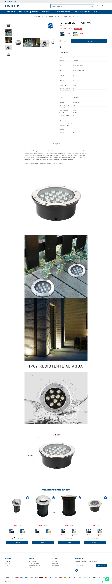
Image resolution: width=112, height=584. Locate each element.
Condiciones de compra (34, 563)
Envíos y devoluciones (34, 568)
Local (15, 1)
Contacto (9, 1)
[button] (51, 42)
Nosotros (7, 561)
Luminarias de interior (62, 12)
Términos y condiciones (34, 565)
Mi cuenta (54, 561)
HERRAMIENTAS (23, 12)
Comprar (90, 41)
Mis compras (55, 563)
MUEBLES (35, 12)
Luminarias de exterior (82, 12)
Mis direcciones (55, 565)
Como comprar (32, 561)
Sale (95, 12)
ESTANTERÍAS (46, 12)
